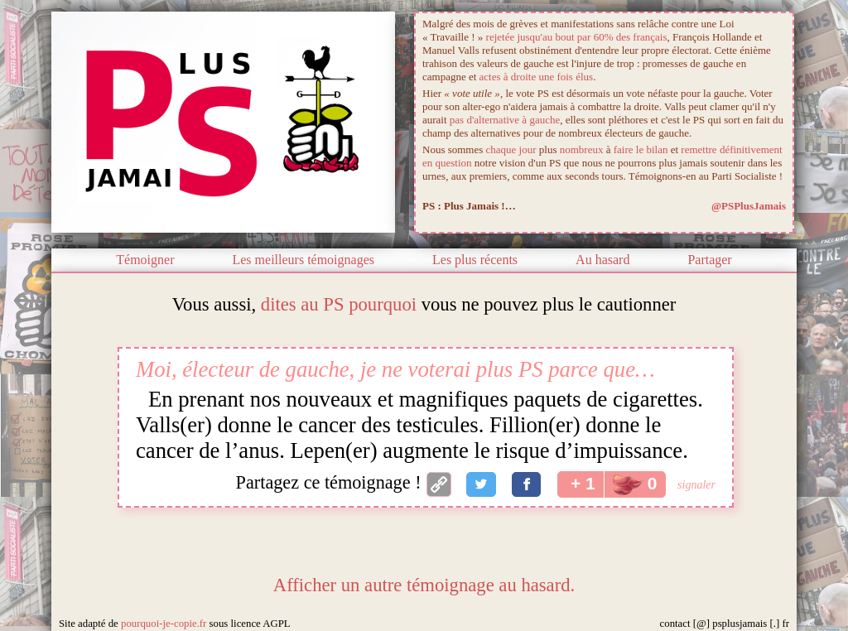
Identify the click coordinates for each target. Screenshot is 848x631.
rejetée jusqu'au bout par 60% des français (576, 37)
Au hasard (602, 260)
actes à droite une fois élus (536, 76)
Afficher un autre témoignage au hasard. (424, 585)
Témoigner (145, 260)
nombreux (582, 149)
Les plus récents (475, 260)
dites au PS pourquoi (339, 304)
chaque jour (511, 149)
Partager (709, 260)
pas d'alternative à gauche (505, 119)
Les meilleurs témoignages (303, 260)
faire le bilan (641, 149)
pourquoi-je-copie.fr (163, 623)
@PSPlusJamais (748, 206)
